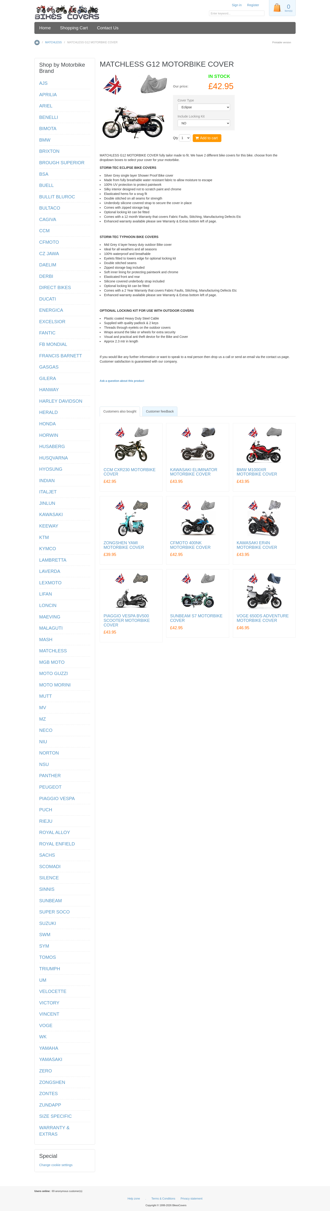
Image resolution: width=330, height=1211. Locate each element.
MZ (42, 719)
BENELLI (48, 117)
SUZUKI (47, 923)
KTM (44, 537)
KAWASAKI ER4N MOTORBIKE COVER (257, 545)
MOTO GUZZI (53, 673)
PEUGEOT (50, 787)
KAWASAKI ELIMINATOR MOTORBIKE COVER (193, 472)
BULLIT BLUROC (57, 196)
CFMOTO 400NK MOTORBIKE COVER (190, 545)
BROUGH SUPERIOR (62, 162)
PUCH (45, 809)
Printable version (281, 42)
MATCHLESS (53, 42)
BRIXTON (49, 151)
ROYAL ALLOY (54, 832)
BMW (44, 139)
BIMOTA (47, 128)
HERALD (48, 412)
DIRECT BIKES (55, 287)
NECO (45, 730)
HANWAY (49, 389)
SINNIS (47, 889)
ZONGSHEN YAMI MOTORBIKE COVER (124, 545)
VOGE (45, 1025)
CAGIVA (47, 219)
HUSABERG (52, 446)
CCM (44, 230)
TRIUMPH (49, 968)
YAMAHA (48, 1048)
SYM (44, 946)
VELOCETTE (52, 991)
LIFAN (45, 593)
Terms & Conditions (163, 1198)
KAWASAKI (51, 514)
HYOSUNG (50, 469)
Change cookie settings (56, 1165)
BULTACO (49, 207)
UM (42, 980)
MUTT (45, 696)
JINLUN (47, 503)
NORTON (49, 752)
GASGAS (48, 366)
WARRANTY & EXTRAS (54, 1131)
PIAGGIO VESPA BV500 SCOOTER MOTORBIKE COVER (127, 620)
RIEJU (45, 821)
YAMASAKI (50, 1059)
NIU (43, 741)
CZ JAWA (49, 253)
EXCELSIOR (52, 321)
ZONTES (48, 1093)
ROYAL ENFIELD (57, 843)
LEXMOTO (50, 582)
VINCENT (49, 1014)
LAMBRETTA (52, 560)
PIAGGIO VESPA (57, 798)
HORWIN (48, 435)
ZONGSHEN (52, 1082)
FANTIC (47, 332)
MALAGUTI (51, 628)
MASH (45, 639)
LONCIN (48, 605)
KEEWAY (48, 525)
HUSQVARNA (53, 457)
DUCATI (47, 298)
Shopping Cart (74, 27)
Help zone (134, 1198)
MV (42, 707)
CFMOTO (49, 242)
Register (253, 5)
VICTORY (49, 1002)
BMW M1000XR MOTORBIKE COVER (257, 472)
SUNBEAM (50, 900)
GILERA (47, 378)
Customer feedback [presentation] (160, 411)
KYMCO (47, 548)
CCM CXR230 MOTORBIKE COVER (130, 472)
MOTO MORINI (55, 684)
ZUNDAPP (50, 1104)
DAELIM (47, 264)
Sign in (237, 5)
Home (45, 27)
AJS (43, 83)
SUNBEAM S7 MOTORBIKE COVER (196, 618)
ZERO (45, 1070)
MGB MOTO (52, 662)
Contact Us (107, 27)
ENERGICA (51, 310)
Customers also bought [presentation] (119, 411)
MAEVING (49, 616)
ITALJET (48, 491)
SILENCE (49, 877)
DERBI (46, 276)
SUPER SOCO (54, 911)
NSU (44, 764)
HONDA (47, 423)
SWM (44, 934)
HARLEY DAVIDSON (60, 401)
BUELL (46, 185)
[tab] (120, 411)
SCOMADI (49, 866)
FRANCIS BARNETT (60, 355)
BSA (43, 174)
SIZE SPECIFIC (55, 1116)
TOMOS (47, 957)
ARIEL (45, 105)
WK (43, 1036)
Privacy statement (191, 1198)
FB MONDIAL (53, 344)
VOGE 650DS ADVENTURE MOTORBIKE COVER (263, 618)
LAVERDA (49, 571)
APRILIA (48, 94)
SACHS (47, 855)
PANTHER (50, 775)
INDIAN (47, 480)
